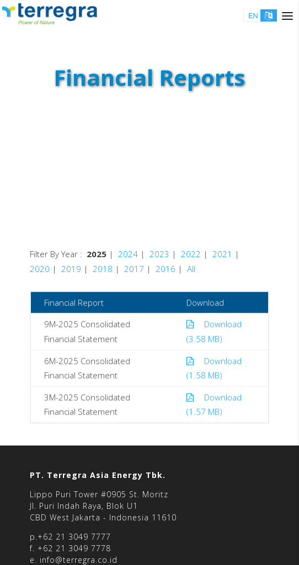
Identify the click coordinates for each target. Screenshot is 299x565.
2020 (40, 268)
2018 (103, 268)
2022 (191, 253)
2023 (159, 253)
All (191, 268)
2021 (222, 253)
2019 (71, 268)
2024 (128, 253)
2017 (134, 268)
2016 (165, 268)
